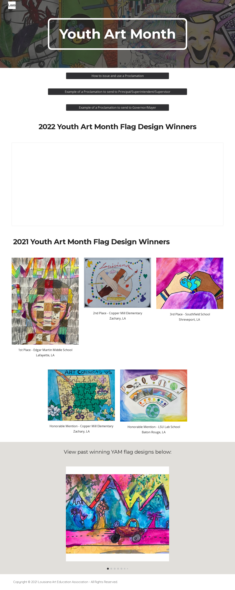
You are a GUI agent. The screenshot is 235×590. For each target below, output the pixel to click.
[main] (117, 34)
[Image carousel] (117, 518)
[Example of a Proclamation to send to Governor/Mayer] (117, 107)
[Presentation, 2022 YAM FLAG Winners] (117, 184)
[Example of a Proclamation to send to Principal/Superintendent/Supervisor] (117, 92)
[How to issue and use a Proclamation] (117, 76)
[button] (230, 5)
